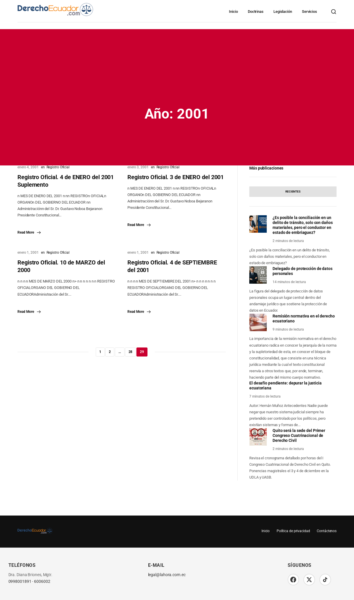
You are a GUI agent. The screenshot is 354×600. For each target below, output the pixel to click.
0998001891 (19, 581)
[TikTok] (325, 579)
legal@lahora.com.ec (167, 574)
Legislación (282, 11)
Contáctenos (327, 531)
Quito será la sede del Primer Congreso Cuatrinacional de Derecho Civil (299, 435)
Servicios (309, 11)
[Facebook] (293, 579)
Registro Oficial (58, 167)
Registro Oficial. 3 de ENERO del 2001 (175, 177)
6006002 (42, 581)
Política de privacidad (293, 531)
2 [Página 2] (110, 352)
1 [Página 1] (100, 352)
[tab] (293, 191)
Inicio (233, 11)
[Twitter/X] (309, 579)
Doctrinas (256, 11)
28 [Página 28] (131, 352)
